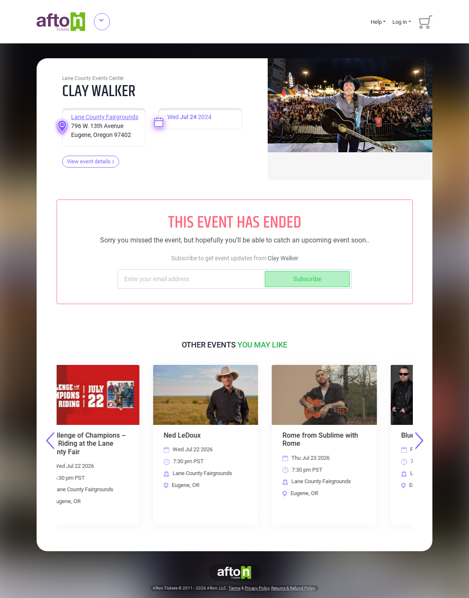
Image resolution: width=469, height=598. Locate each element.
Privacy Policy (257, 588)
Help (376, 22)
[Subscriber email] (192, 279)
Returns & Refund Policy (293, 588)
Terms (234, 588)
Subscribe (307, 279)
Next (419, 440)
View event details (90, 161)
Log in (399, 22)
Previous (50, 440)
